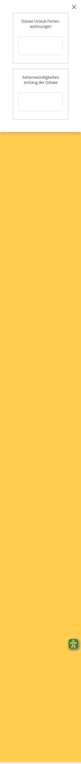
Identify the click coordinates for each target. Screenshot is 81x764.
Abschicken (59, 378)
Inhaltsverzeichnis (21, 484)
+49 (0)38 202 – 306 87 (25, 614)
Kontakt (14, 493)
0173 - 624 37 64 (20, 622)
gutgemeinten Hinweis (35, 708)
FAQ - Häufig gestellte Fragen (29, 476)
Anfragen (15, 467)
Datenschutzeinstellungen (28, 537)
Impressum (16, 519)
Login (12, 502)
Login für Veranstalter (24, 564)
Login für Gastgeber (23, 558)
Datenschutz (17, 528)
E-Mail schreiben (21, 630)
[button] (7, 590)
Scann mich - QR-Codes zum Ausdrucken (38, 511)
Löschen (35, 378)
